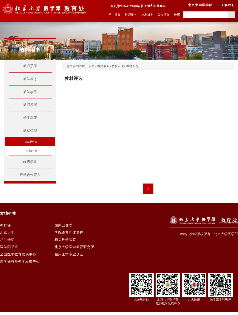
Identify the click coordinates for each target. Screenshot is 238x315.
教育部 (5, 225)
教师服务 (131, 14)
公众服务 (164, 14)
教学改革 (30, 92)
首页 (92, 66)
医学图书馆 (9, 249)
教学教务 (30, 79)
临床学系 (30, 162)
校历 (177, 14)
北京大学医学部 (200, 5)
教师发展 (30, 105)
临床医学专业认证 (68, 256)
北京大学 (7, 233)
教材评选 (31, 142)
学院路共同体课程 (68, 233)
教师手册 (30, 66)
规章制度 (31, 151)
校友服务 (147, 14)
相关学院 (7, 241)
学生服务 (114, 14)
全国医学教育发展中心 (18, 256)
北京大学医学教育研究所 (74, 249)
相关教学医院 (65, 241)
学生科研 (30, 118)
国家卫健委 (63, 225)
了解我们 (228, 5)
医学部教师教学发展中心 (20, 264)
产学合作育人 (30, 175)
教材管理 (30, 131)
